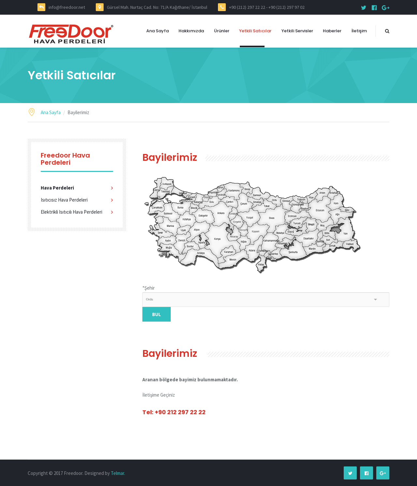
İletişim (359, 31)
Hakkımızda (191, 31)
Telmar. (118, 473)
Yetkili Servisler (297, 31)
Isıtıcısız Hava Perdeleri (64, 200)
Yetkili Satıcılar (255, 31)
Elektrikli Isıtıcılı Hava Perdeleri (71, 212)
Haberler (332, 31)
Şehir (148, 288)
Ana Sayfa (157, 31)
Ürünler (221, 31)
